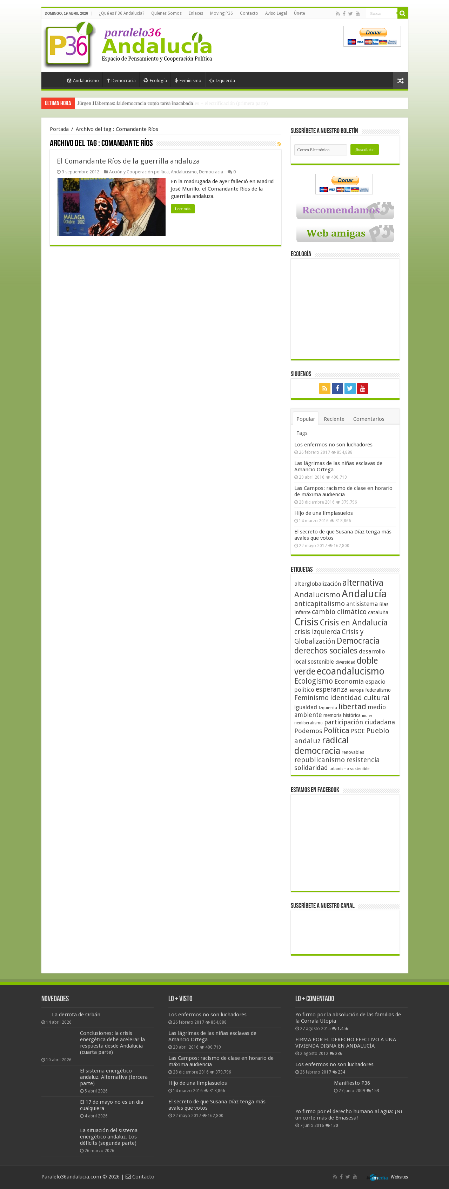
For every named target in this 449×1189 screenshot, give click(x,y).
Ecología (155, 80)
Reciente (334, 419)
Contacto (249, 13)
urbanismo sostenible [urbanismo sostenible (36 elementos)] (349, 768)
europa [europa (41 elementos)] (356, 690)
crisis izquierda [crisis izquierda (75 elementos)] (317, 632)
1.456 (342, 1028)
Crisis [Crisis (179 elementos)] (306, 622)
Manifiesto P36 (352, 1083)
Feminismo (188, 80)
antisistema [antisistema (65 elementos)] (362, 603)
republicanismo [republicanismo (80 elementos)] (319, 760)
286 (338, 1053)
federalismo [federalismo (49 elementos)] (378, 690)
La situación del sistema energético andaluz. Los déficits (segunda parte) (109, 1136)
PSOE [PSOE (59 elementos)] (358, 731)
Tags (302, 433)
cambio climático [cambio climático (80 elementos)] (339, 612)
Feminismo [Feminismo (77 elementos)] (311, 698)
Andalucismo (83, 80)
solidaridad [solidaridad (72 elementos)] (311, 767)
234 (341, 1072)
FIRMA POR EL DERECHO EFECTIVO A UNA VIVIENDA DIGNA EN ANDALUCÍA (345, 1042)
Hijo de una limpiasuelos (323, 513)
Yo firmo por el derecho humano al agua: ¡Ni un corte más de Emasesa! (348, 1114)
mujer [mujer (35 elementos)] (367, 715)
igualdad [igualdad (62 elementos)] (305, 707)
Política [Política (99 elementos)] (336, 730)
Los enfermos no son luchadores (333, 444)
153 (375, 1090)
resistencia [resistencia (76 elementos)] (363, 760)
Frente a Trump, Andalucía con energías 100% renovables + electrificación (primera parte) (173, 103)
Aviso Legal (276, 13)
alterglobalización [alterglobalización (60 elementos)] (317, 583)
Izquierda (222, 80)
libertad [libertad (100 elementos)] (352, 706)
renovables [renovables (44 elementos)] (353, 752)
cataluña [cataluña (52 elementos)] (378, 612)
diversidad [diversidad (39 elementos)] (345, 662)
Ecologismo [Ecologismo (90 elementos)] (313, 681)
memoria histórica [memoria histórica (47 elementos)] (342, 715)
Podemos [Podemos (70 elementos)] (308, 731)
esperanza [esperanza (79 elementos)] (332, 689)
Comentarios (368, 419)
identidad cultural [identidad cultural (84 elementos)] (360, 697)
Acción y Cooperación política (139, 171)
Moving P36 (221, 13)
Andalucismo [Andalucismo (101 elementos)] (317, 594)
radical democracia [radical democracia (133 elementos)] (321, 745)
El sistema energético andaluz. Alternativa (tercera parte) (114, 1077)
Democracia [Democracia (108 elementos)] (358, 641)
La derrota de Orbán (76, 1014)
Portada (54, 79)
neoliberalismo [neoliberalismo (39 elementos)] (308, 722)
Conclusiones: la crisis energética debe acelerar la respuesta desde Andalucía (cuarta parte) (112, 1042)
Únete (299, 13)
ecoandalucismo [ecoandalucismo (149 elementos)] (350, 671)
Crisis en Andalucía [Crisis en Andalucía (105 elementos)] (354, 622)
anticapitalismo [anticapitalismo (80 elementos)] (319, 604)
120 (334, 1125)
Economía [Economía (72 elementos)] (349, 681)
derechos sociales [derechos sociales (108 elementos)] (325, 651)
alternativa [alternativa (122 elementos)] (362, 583)
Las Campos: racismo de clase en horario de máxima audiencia (343, 491)
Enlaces (196, 13)
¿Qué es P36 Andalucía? (121, 13)
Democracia (121, 80)
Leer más (182, 208)
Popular (305, 419)
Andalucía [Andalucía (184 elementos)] (364, 594)
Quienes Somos (166, 13)
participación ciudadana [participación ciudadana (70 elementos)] (359, 722)
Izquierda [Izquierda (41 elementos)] (328, 707)
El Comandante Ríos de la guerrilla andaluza (128, 161)
